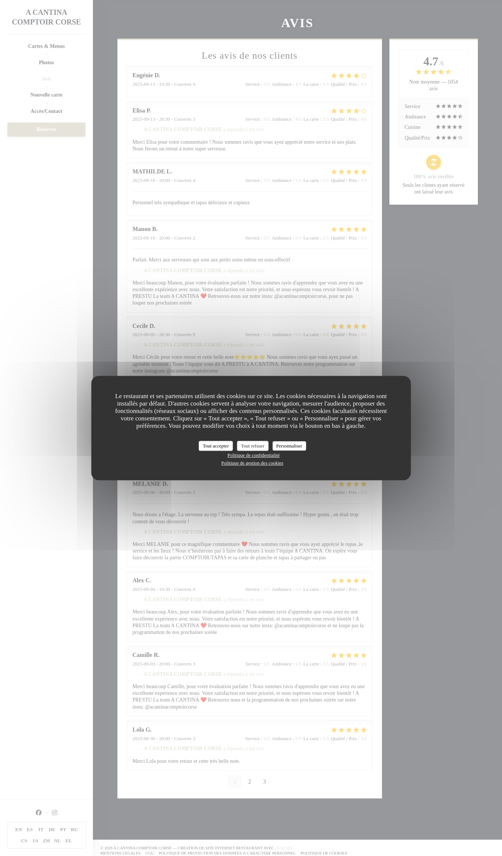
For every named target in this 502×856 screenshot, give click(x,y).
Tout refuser (253, 446)
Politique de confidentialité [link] (253, 455)
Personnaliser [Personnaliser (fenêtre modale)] (289, 446)
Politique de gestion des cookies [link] (252, 463)
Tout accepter (216, 446)
